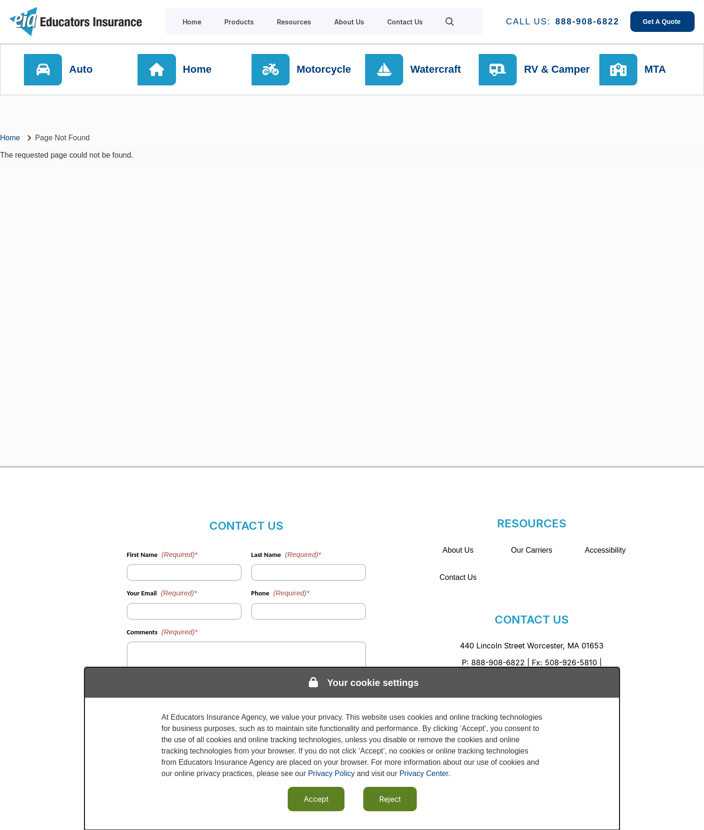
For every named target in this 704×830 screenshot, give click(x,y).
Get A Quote (662, 21)
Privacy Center (423, 773)
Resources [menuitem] (294, 22)
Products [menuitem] (239, 22)
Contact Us (457, 577)
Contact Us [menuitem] (405, 22)
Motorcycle (325, 70)
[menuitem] (449, 21)
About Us (458, 550)
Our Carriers (531, 550)
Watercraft (436, 70)
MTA (658, 70)
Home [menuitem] (192, 22)
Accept (316, 799)
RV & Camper (557, 70)
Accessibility (605, 550)
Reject (390, 799)
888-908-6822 (587, 21)
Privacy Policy (331, 773)
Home (198, 70)
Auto (83, 70)
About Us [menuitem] (349, 22)
